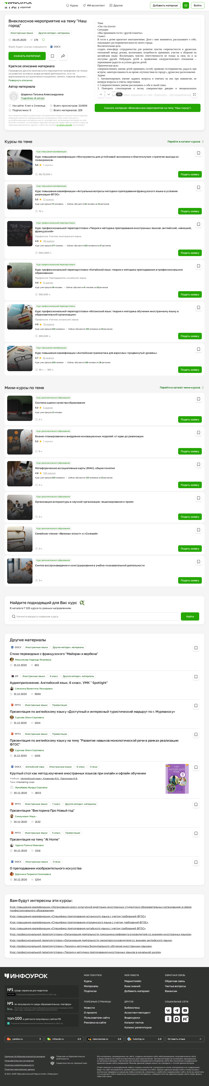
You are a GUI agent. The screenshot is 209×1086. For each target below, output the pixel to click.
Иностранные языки (22, 32)
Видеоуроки (132, 1017)
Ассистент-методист (137, 1012)
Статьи (93, 766)
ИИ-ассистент (94, 5)
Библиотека (132, 1007)
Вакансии (171, 991)
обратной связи (104, 1076)
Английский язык (34, 766)
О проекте (90, 1012)
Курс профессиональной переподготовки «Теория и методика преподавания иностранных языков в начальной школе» (85, 952)
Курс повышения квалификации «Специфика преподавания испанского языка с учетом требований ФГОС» (78, 916)
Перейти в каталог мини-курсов (182, 387)
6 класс (54, 676)
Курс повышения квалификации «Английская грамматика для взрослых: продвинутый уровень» (96, 352)
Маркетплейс (132, 981)
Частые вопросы (175, 986)
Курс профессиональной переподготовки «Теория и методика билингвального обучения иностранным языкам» (81, 946)
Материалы (91, 986)
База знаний (132, 986)
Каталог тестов (134, 1022)
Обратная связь (175, 981)
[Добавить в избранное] (52, 56)
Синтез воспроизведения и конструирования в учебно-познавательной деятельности (90, 565)
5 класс (56, 832)
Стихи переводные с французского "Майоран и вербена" (54, 654)
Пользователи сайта (97, 1017)
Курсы (72, 5)
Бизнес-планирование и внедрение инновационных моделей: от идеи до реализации (89, 436)
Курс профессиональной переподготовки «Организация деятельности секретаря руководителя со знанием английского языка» (91, 940)
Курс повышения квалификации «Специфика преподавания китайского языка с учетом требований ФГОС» (77, 928)
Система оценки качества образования (60, 402)
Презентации (59, 705)
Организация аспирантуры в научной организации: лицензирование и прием (84, 501)
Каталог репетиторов (137, 1027)
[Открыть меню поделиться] (63, 56)
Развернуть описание (20, 80)
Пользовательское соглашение (19, 1061)
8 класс (81, 766)
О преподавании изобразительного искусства (45, 868)
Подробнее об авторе (32, 98)
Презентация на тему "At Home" (34, 839)
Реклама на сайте (95, 1022)
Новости (89, 1007)
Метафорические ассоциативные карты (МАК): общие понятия (75, 468)
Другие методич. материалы (54, 32)
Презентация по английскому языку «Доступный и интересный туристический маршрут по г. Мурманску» (92, 711)
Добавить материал (136, 991)
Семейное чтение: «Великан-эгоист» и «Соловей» (66, 533)
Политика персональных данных (20, 1069)
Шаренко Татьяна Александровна (42, 94)
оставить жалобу (64, 125)
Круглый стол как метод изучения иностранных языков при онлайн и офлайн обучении (78, 773)
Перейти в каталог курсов (186, 141)
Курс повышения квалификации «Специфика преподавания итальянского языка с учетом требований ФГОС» (79, 922)
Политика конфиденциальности (19, 1065)
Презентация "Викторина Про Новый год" (42, 810)
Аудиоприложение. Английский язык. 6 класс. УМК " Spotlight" (59, 683)
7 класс (56, 804)
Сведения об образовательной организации (25, 1056)
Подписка (90, 991)
